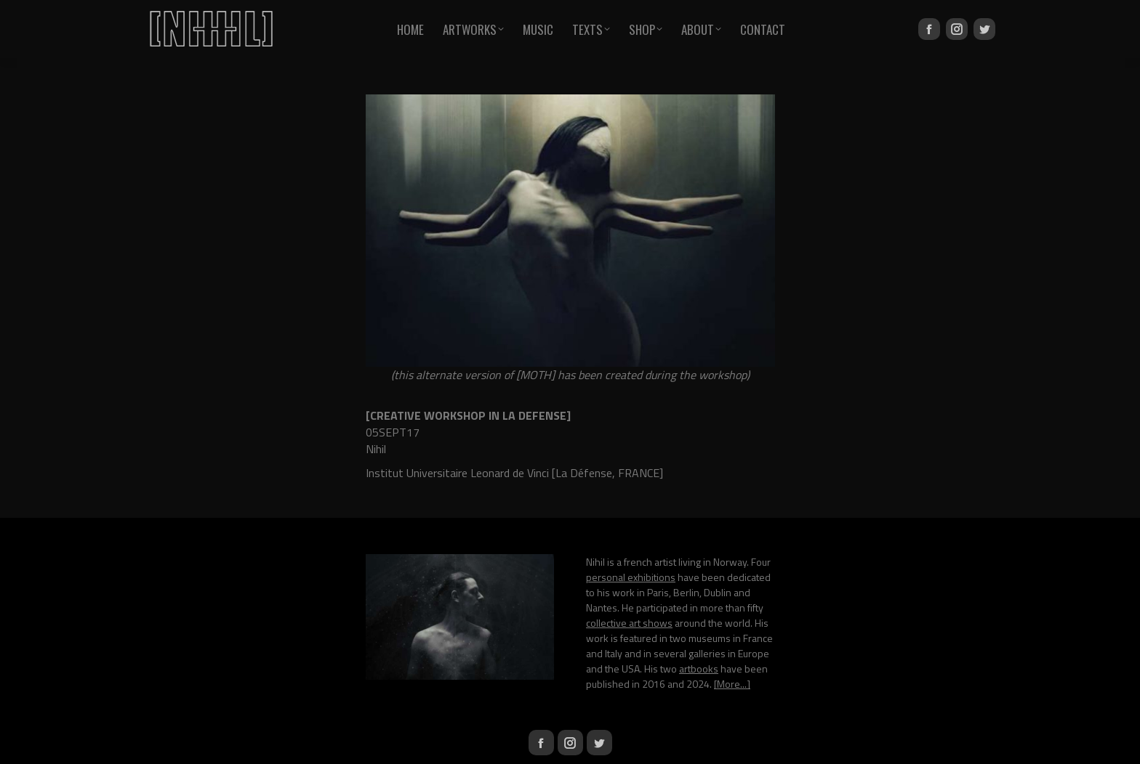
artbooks (698, 668)
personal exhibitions (630, 577)
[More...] (732, 683)
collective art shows (629, 622)
